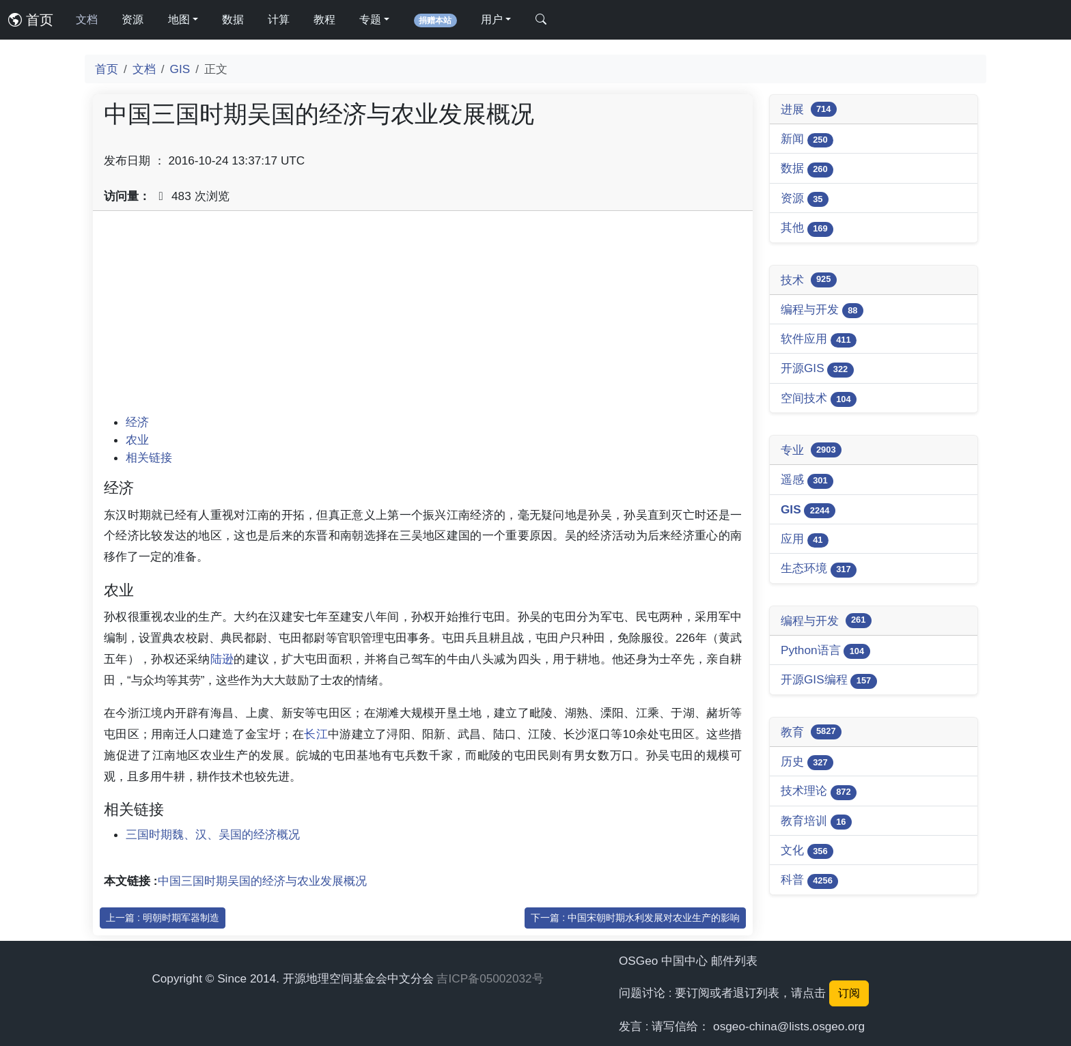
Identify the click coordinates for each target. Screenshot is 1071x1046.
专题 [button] (370, 19)
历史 (807, 762)
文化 (807, 851)
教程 (324, 19)
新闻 (807, 139)
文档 (87, 19)
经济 (137, 422)
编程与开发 (822, 310)
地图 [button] (179, 19)
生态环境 (819, 569)
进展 (809, 109)
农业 (137, 440)
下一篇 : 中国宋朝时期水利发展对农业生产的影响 (635, 917)
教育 (811, 731)
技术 (809, 279)
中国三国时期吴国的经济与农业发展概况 (262, 881)
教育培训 (816, 822)
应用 (805, 540)
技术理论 (819, 792)
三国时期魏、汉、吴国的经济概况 (213, 834)
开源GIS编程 (829, 680)
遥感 (807, 480)
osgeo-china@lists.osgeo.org (789, 1026)
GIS (180, 69)
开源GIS (817, 369)
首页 (30, 19)
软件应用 (819, 340)
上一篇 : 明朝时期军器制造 (162, 917)
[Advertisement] (423, 317)
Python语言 (825, 651)
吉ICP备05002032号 (489, 978)
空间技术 (819, 399)
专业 (811, 449)
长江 (316, 734)
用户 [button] (492, 19)
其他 (807, 228)
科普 (809, 880)
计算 (279, 19)
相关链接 (149, 457)
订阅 (849, 993)
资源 (132, 19)
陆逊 (222, 659)
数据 (233, 19)
